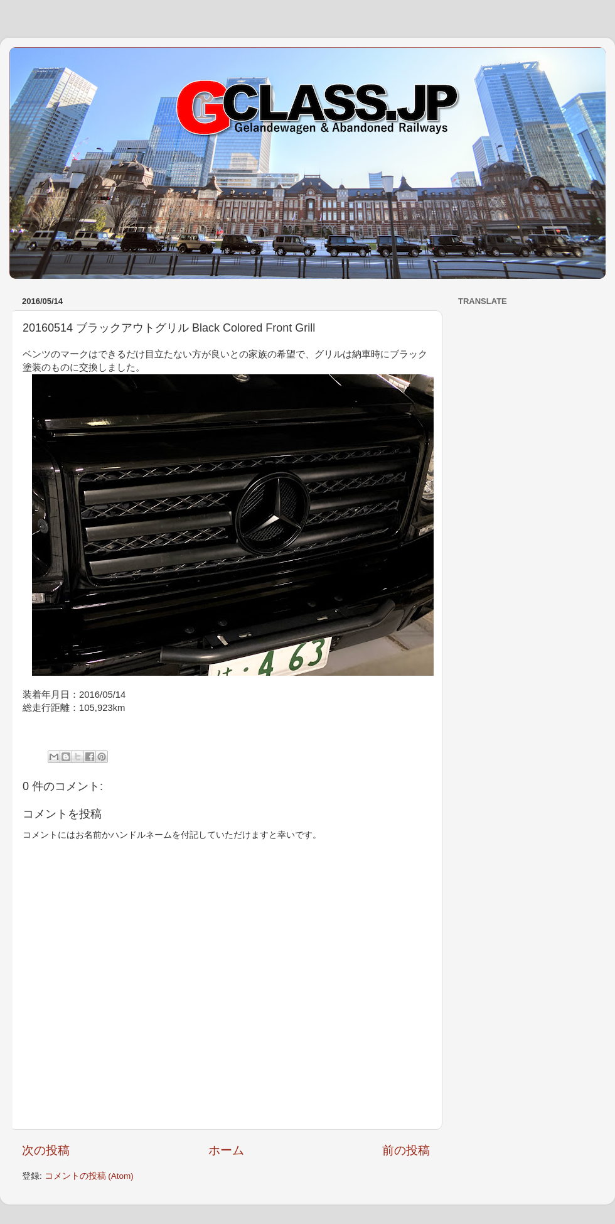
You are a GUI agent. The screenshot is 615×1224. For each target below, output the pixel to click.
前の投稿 (406, 1150)
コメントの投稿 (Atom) (89, 1176)
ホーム (226, 1150)
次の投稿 (46, 1150)
